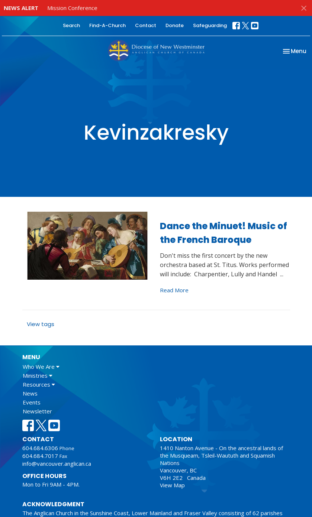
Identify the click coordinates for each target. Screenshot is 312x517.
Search (71, 25)
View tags (40, 324)
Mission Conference (72, 8)
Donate (174, 25)
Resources (39, 384)
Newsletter (37, 411)
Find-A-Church (107, 25)
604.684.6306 (40, 448)
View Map (172, 485)
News (30, 393)
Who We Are (41, 366)
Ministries (37, 375)
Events (32, 402)
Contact (145, 25)
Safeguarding (210, 25)
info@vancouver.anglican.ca (56, 463)
